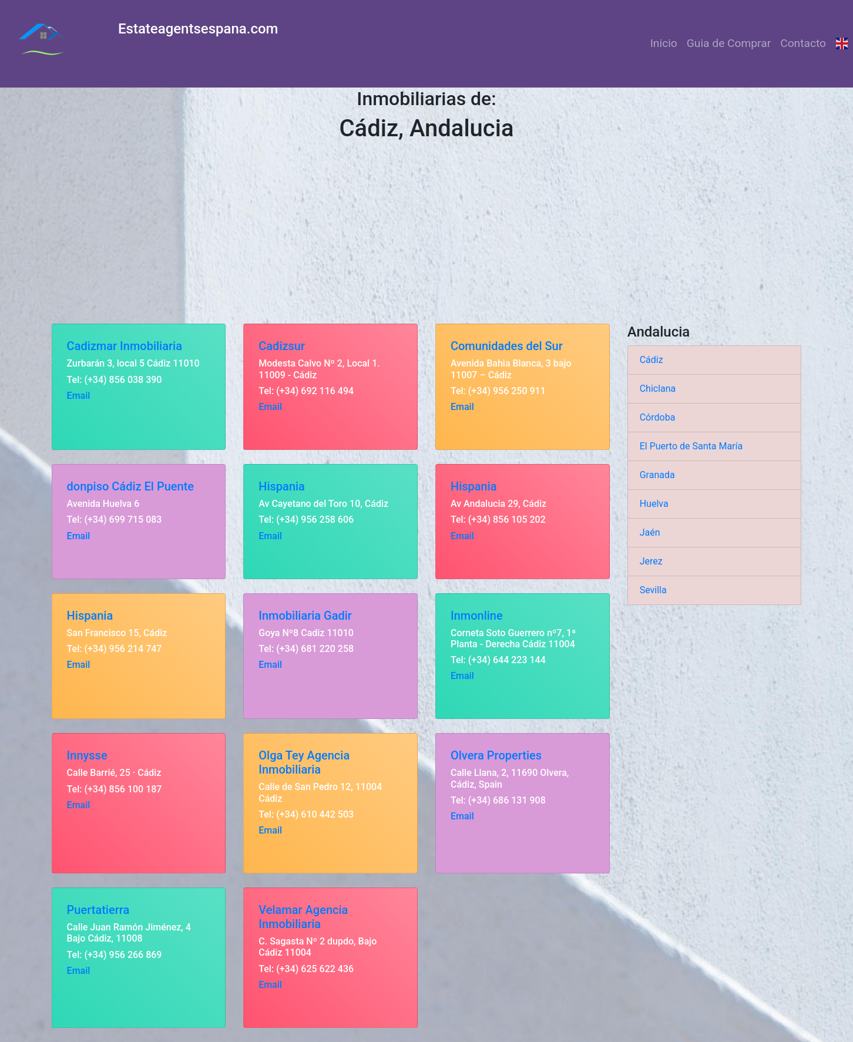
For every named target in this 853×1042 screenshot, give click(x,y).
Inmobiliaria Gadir (305, 616)
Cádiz (651, 359)
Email (78, 395)
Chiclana (658, 388)
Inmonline (477, 616)
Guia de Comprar (729, 43)
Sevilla (653, 590)
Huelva (654, 503)
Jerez (651, 561)
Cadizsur (281, 346)
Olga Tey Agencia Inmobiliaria (304, 762)
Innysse (87, 755)
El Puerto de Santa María (691, 446)
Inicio (663, 43)
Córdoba (658, 417)
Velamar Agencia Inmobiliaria (303, 917)
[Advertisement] (426, 235)
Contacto (803, 43)
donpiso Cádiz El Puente (130, 486)
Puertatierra (98, 910)
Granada (657, 474)
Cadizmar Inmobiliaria (124, 346)
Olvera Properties (496, 755)
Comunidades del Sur (507, 346)
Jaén (650, 532)
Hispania (281, 486)
